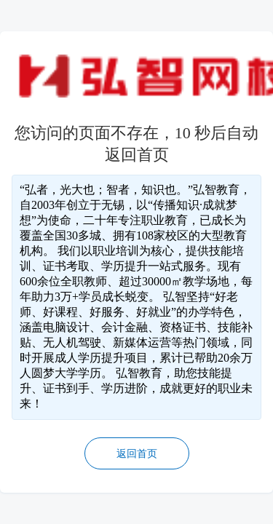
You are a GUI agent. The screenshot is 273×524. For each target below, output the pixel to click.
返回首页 (136, 453)
